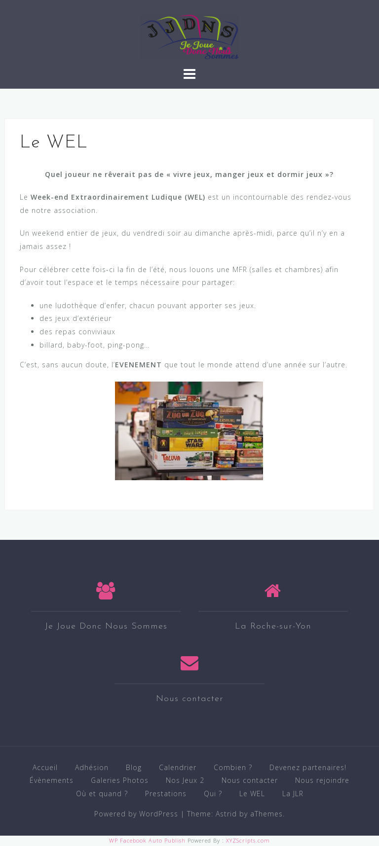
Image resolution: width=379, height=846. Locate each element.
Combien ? (233, 767)
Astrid (226, 813)
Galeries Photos (120, 780)
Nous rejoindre (322, 780)
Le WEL (252, 793)
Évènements (52, 780)
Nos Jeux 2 (185, 780)
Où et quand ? (102, 793)
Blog (134, 767)
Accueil (45, 767)
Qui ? (213, 793)
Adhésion (92, 767)
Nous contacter (250, 780)
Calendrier (177, 767)
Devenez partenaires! (307, 767)
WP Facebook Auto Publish (147, 840)
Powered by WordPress (136, 813)
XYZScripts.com (248, 840)
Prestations (166, 793)
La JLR (292, 793)
